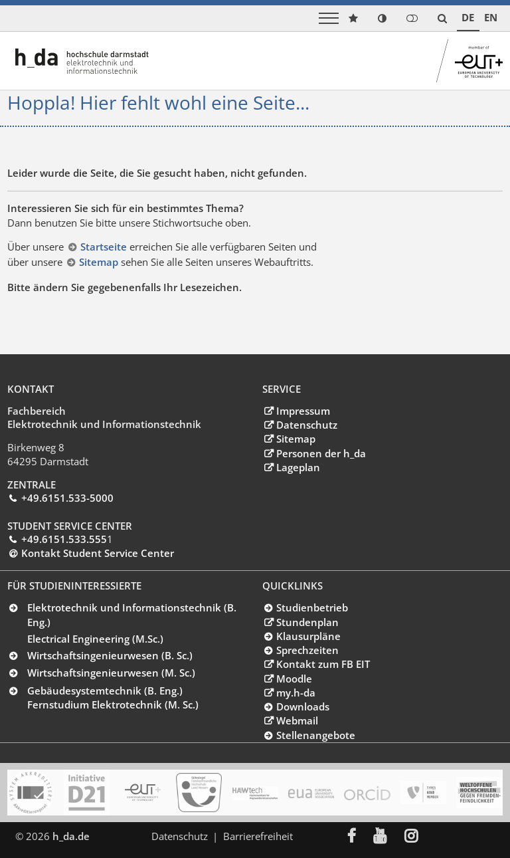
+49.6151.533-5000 (67, 497)
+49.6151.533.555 (64, 539)
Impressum (303, 410)
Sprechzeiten (307, 650)
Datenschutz (306, 424)
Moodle (294, 678)
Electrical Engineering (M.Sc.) (95, 638)
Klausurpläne (308, 636)
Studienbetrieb (312, 607)
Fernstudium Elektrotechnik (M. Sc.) (113, 704)
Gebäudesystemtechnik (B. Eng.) (105, 690)
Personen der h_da (321, 453)
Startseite (104, 246)
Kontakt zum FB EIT (323, 664)
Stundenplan (307, 622)
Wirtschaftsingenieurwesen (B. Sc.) (110, 655)
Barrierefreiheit (259, 836)
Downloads (302, 706)
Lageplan (298, 467)
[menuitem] (362, 837)
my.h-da (295, 692)
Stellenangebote (315, 735)
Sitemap (100, 261)
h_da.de (71, 836)
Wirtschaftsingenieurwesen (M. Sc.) (111, 672)
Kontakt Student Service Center (97, 553)
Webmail (297, 720)
